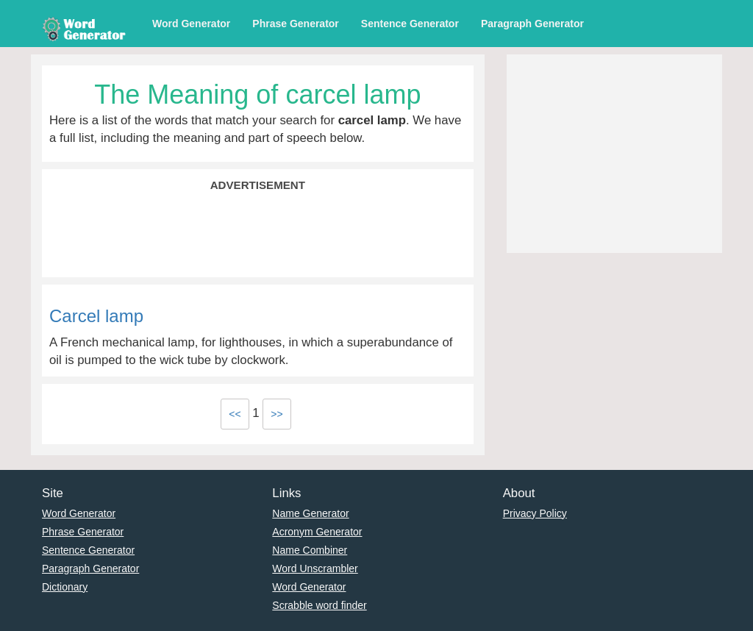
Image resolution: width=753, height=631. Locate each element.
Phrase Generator (295, 23)
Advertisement (257, 185)
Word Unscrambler (314, 568)
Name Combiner (309, 550)
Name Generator (310, 513)
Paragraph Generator (532, 23)
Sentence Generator (410, 23)
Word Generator (191, 23)
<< (234, 414)
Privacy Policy (535, 513)
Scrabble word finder (319, 605)
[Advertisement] (257, 233)
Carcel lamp (96, 316)
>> (276, 414)
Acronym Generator (317, 532)
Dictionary (65, 587)
